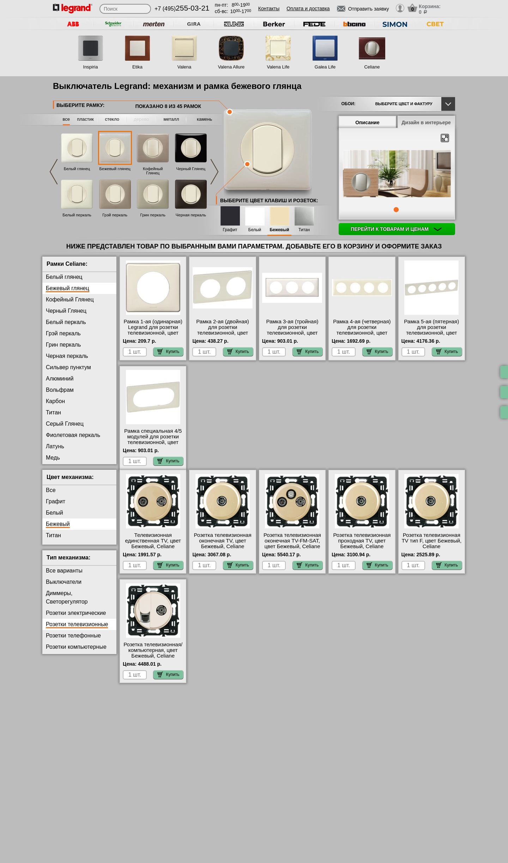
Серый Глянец (65, 424)
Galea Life (325, 67)
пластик (85, 119)
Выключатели (63, 588)
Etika (137, 67)
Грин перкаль (152, 215)
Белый (254, 230)
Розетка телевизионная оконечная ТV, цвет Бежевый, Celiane (223, 546)
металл (171, 119)
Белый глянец (77, 169)
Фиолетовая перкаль (73, 435)
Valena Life (278, 67)
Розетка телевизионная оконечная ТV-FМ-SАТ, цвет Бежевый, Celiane (292, 546)
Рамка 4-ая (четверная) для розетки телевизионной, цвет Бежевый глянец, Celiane (362, 333)
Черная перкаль (191, 215)
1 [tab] (396, 209)
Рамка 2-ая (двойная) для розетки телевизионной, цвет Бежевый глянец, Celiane (222, 333)
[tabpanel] (397, 174)
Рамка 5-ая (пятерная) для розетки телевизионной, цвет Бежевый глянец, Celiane (431, 333)
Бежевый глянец (115, 169)
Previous (53, 172)
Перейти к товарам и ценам (396, 229)
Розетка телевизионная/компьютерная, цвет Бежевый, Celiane (152, 655)
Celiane (372, 67)
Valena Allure (231, 67)
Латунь (55, 446)
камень (204, 119)
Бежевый (279, 230)
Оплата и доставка (307, 8)
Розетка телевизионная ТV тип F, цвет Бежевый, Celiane (431, 546)
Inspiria (90, 67)
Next (214, 172)
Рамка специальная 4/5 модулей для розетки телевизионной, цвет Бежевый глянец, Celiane (153, 442)
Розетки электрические (76, 619)
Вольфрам (60, 390)
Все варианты (64, 576)
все (66, 119)
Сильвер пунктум (68, 367)
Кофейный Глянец (153, 171)
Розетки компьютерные (76, 652)
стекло (112, 119)
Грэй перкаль (114, 215)
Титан (304, 230)
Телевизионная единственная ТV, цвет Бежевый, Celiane (153, 546)
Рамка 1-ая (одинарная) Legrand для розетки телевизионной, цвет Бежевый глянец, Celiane (153, 333)
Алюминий (59, 379)
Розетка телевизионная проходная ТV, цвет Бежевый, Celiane (362, 546)
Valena (184, 67)
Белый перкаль (76, 215)
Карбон (55, 401)
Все (51, 496)
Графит (230, 230)
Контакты (268, 8)
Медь (53, 458)
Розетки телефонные (73, 641)
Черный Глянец (191, 169)
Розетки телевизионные (77, 630)
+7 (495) (182, 9)
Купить (168, 351)
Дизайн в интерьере (426, 122)
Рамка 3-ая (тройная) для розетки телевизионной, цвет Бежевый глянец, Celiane (292, 333)
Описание (367, 122)
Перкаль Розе (64, 469)
